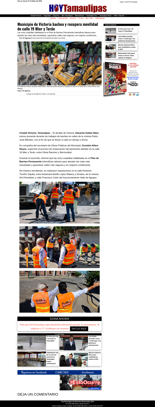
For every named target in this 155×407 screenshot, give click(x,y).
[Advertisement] (59, 112)
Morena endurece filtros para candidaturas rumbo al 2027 (127, 47)
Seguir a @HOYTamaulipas (129, 2)
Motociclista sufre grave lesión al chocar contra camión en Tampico (126, 56)
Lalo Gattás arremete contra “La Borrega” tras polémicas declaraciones (95, 341)
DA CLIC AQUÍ (79, 328)
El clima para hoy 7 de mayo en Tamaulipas (53, 339)
